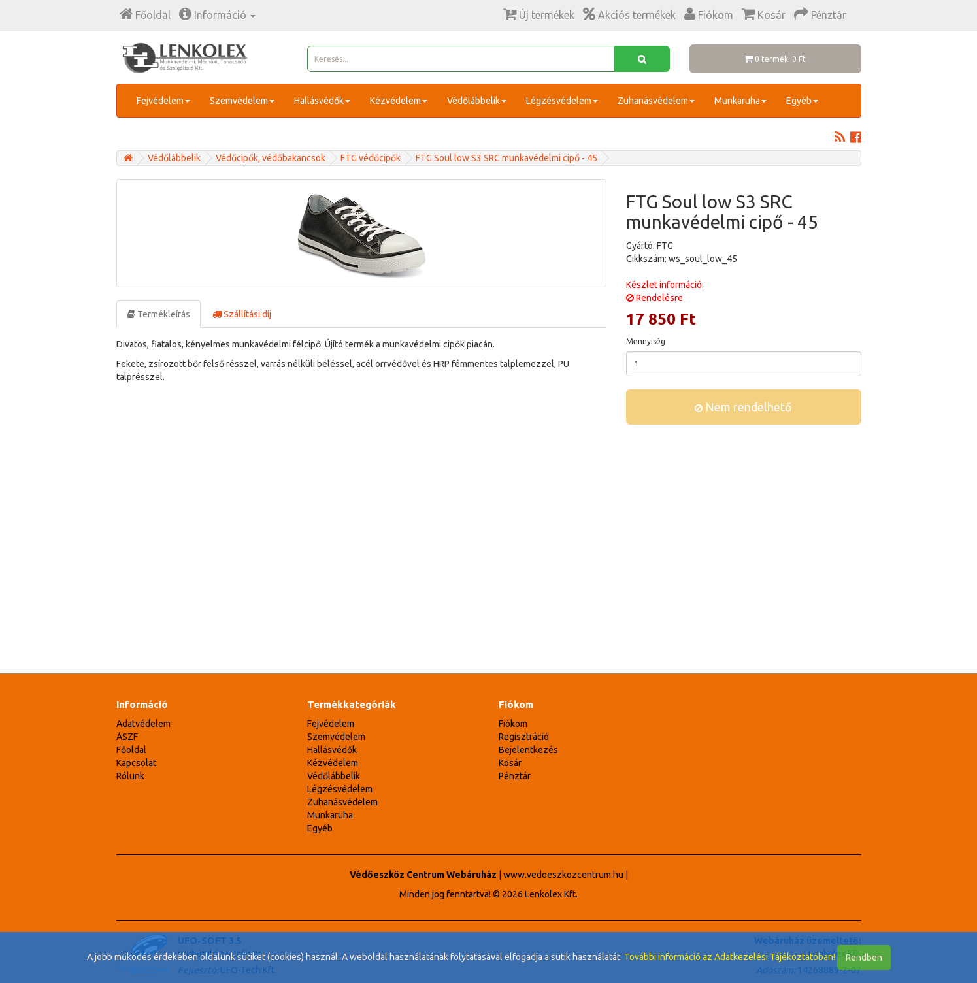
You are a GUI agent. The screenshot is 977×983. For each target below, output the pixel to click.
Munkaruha (740, 100)
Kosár (510, 763)
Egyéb (802, 100)
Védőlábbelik (476, 100)
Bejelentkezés (528, 750)
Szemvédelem (242, 100)
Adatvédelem (143, 723)
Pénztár (515, 776)
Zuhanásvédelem (656, 100)
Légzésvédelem (562, 100)
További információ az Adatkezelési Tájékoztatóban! (729, 957)
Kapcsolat (136, 763)
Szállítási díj (241, 314)
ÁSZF (127, 737)
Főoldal (131, 750)
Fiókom (513, 723)
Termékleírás (158, 314)
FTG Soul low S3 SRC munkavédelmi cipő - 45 (506, 158)
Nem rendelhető (743, 406)
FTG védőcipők (370, 158)
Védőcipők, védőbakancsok (270, 158)
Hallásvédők (322, 100)
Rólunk (130, 776)
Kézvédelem (398, 100)
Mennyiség (645, 341)
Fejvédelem (163, 100)
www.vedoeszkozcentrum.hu (563, 874)
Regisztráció (524, 737)
